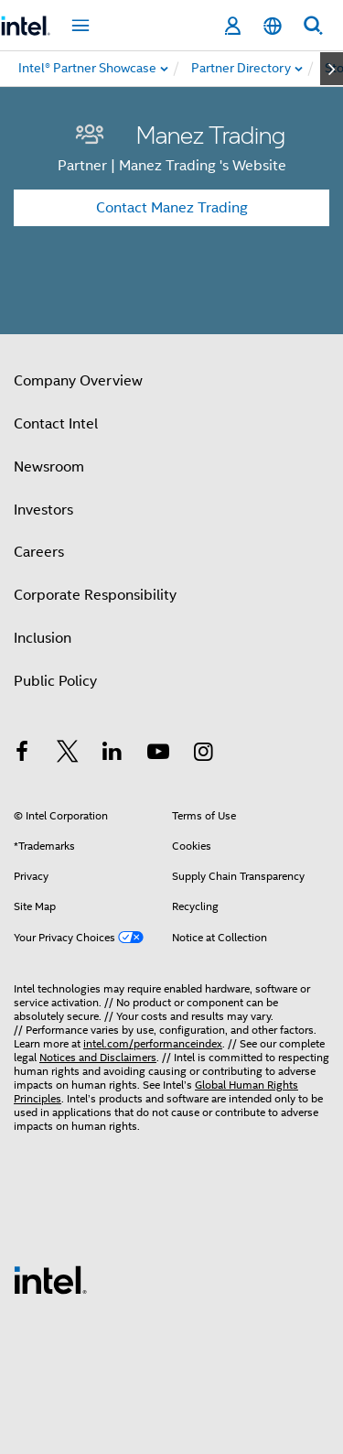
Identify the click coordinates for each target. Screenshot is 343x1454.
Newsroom (49, 467)
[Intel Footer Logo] (50, 1279)
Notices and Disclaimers (97, 1057)
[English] (272, 26)
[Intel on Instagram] (203, 754)
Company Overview (78, 381)
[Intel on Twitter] (67, 754)
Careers (39, 552)
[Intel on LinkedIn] (112, 754)
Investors (43, 510)
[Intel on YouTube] (158, 754)
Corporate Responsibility (95, 595)
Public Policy (55, 681)
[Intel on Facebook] (22, 754)
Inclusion (42, 638)
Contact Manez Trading (172, 208)
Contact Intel (56, 424)
